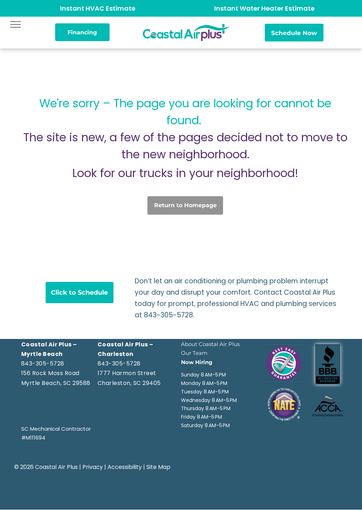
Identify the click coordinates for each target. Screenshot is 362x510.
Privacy (92, 467)
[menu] (15, 24)
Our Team (194, 353)
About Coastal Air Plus (210, 344)
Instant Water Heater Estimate (264, 8)
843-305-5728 (168, 315)
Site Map (158, 467)
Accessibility (124, 467)
